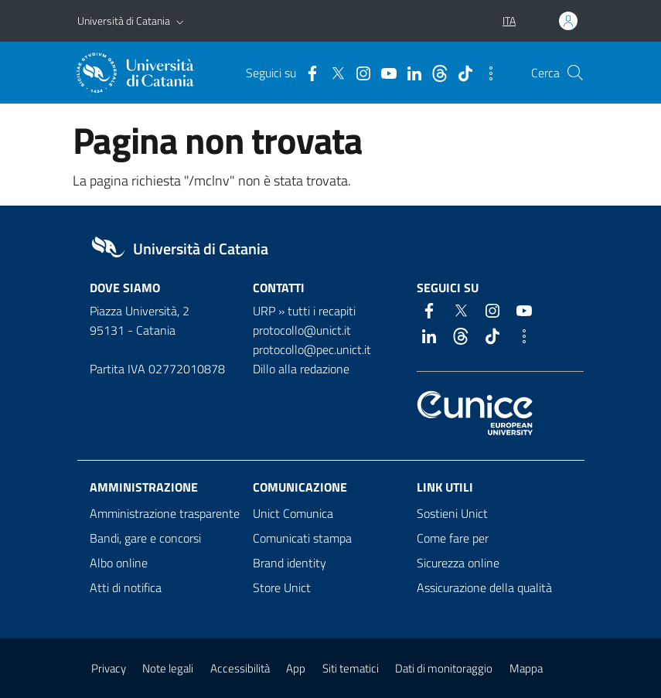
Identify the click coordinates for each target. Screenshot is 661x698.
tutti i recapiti (322, 310)
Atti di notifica (126, 587)
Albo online (119, 562)
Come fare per (453, 538)
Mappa (526, 668)
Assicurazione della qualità (484, 587)
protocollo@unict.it (302, 330)
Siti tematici (350, 668)
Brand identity (289, 562)
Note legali (167, 668)
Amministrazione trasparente (165, 513)
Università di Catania (123, 20)
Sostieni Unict (452, 513)
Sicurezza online (458, 562)
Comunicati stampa (302, 538)
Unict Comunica (293, 513)
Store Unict (282, 587)
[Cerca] (575, 72)
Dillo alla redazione (301, 368)
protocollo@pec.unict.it (312, 349)
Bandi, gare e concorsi (145, 538)
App (295, 668)
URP (264, 310)
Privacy (108, 668)
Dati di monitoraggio (443, 668)
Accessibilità (240, 668)
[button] (180, 20)
